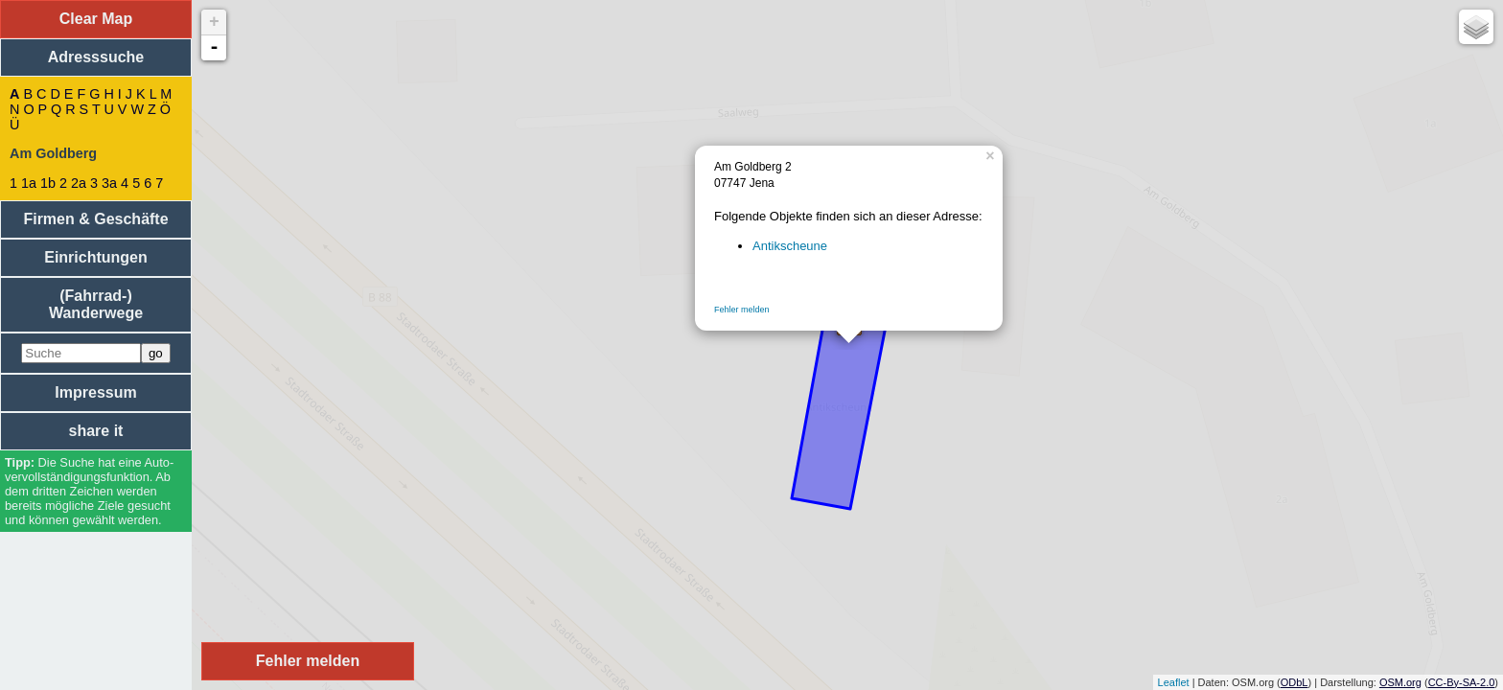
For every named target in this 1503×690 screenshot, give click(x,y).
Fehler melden (742, 309)
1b (48, 183)
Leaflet (1174, 682)
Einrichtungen (96, 257)
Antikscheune (789, 246)
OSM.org (1400, 682)
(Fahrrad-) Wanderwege (96, 304)
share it (96, 431)
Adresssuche (96, 57)
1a (28, 183)
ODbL (1294, 682)
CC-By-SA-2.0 (1461, 682)
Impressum (95, 392)
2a (78, 183)
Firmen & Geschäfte (95, 219)
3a (109, 183)
